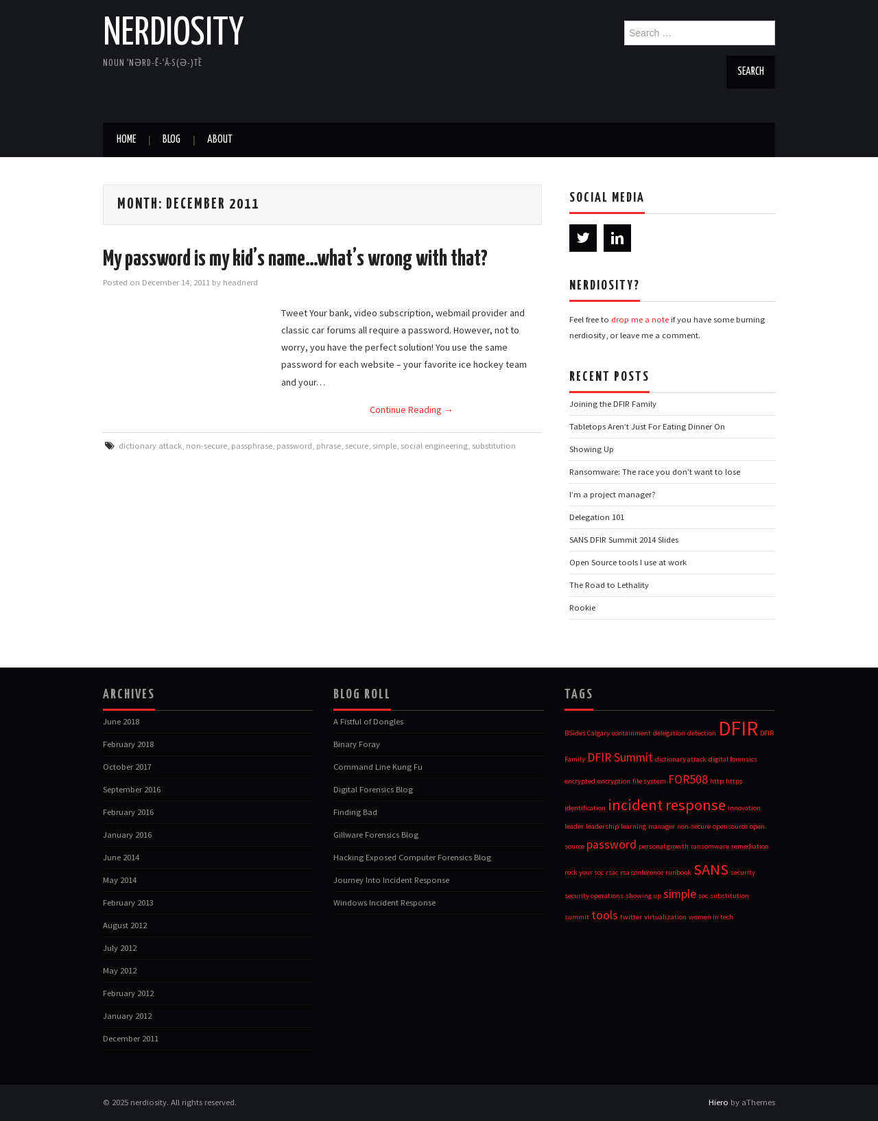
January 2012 (127, 1016)
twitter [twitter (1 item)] (631, 916)
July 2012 (120, 948)
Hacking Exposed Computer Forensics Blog (412, 857)
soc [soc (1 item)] (703, 895)
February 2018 (128, 744)
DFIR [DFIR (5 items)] (738, 728)
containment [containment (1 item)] (631, 733)
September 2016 (132, 789)
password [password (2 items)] (611, 844)
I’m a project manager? (612, 494)
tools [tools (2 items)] (604, 915)
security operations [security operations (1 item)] (594, 895)
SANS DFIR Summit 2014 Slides (623, 539)
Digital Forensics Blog (373, 789)
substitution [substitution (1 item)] (729, 895)
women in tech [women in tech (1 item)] (711, 916)
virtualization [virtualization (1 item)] (665, 916)
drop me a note (640, 319)
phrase (328, 445)
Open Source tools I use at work (628, 562)
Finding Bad (355, 812)
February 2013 (128, 902)
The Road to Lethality (609, 585)
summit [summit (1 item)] (577, 916)
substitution (494, 445)
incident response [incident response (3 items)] (667, 804)
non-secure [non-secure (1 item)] (694, 826)
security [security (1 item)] (743, 872)
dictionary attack (150, 445)
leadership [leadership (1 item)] (602, 826)
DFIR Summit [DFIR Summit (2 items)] (620, 757)
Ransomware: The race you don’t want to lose (654, 472)
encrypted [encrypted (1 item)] (580, 781)
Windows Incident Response (384, 902)
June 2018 (121, 721)
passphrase (251, 445)
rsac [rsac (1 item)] (612, 872)
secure (356, 445)
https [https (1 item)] (734, 781)
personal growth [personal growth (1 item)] (664, 846)
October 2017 (127, 767)
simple (384, 445)
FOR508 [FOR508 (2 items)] (688, 779)
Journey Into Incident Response (391, 880)
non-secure (206, 445)
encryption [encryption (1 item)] (613, 781)
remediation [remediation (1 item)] (750, 846)
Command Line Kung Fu (378, 767)
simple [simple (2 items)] (679, 893)
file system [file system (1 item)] (649, 781)
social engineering (434, 445)
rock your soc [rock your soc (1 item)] (584, 872)
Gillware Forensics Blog (375, 834)
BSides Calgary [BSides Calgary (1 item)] (587, 733)
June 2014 (121, 857)
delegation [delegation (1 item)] (669, 733)
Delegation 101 (596, 517)
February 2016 (128, 812)
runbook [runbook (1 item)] (678, 872)
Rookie (582, 607)
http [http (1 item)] (717, 781)
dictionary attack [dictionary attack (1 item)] (681, 759)
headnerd (240, 282)
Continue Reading (411, 409)
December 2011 (130, 1038)
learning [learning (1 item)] (633, 826)
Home (126, 139)
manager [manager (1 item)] (661, 826)
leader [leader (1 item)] (574, 826)
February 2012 (128, 993)
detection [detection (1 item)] (701, 733)
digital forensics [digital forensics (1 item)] (733, 759)
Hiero (718, 1102)
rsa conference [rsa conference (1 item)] (641, 872)
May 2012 (120, 970)
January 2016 (127, 834)
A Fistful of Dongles (368, 721)
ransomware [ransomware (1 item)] (710, 846)
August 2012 (125, 925)
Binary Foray (356, 744)
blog (171, 139)
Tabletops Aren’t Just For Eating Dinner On (647, 426)
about (220, 139)
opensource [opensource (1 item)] (730, 826)
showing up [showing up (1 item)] (643, 895)
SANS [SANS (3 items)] (710, 869)
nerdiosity (173, 33)
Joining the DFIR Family (612, 404)
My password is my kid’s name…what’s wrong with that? (295, 259)
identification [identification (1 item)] (585, 807)
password (294, 445)
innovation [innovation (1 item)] (744, 807)
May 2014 (120, 880)
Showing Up (591, 449)
